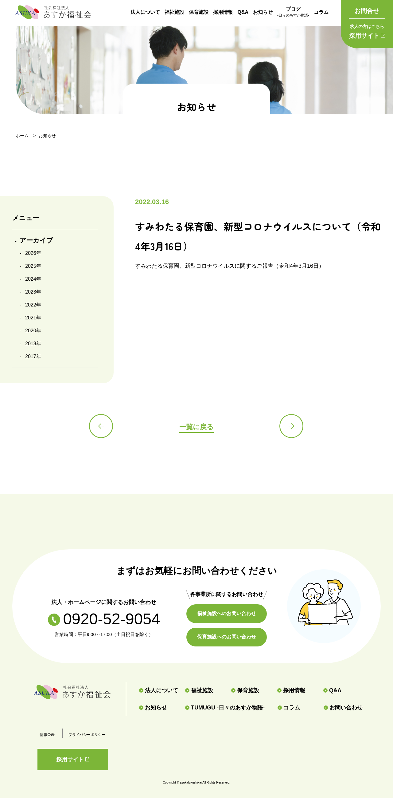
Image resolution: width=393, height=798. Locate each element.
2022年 (33, 304)
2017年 (33, 356)
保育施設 (198, 12)
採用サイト (367, 30)
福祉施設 (174, 12)
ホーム (22, 135)
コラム (321, 12)
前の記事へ (101, 426)
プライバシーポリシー (86, 735)
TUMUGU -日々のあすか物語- (225, 708)
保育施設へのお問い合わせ (227, 636)
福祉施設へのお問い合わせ (227, 613)
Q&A (242, 12)
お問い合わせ (343, 708)
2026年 (33, 253)
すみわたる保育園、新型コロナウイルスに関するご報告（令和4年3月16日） (229, 266)
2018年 (33, 343)
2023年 (33, 291)
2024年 (33, 279)
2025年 (33, 266)
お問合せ (367, 10)
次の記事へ (291, 426)
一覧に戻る (196, 427)
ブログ (293, 12)
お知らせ (263, 12)
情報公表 (47, 735)
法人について (145, 12)
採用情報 (223, 12)
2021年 (33, 317)
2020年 (33, 330)
